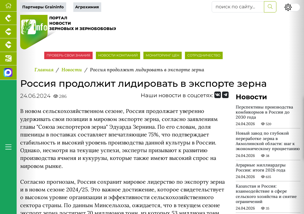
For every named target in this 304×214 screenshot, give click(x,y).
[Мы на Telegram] (225, 95)
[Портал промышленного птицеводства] (8, 18)
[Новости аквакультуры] (8, 58)
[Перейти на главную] (8, 6)
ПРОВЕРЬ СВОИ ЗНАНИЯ (68, 55)
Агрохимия (87, 7)
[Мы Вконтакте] (217, 95)
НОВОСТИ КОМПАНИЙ (118, 55)
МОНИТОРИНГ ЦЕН (162, 55)
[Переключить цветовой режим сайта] (292, 7)
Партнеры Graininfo (43, 7)
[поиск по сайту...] (238, 6)
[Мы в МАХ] (8, 72)
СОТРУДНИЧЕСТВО (203, 55)
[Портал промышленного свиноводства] (8, 31)
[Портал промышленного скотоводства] (8, 45)
